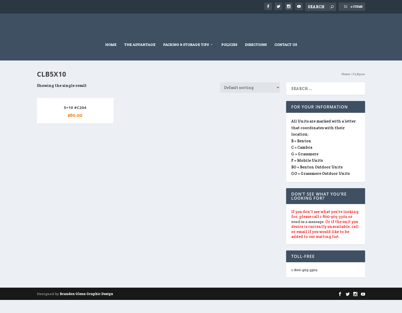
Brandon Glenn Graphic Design (86, 307)
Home (110, 58)
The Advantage (139, 58)
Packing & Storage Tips (186, 58)
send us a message (307, 235)
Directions (256, 58)
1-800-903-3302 (304, 283)
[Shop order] (250, 100)
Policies (229, 58)
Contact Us (285, 58)
